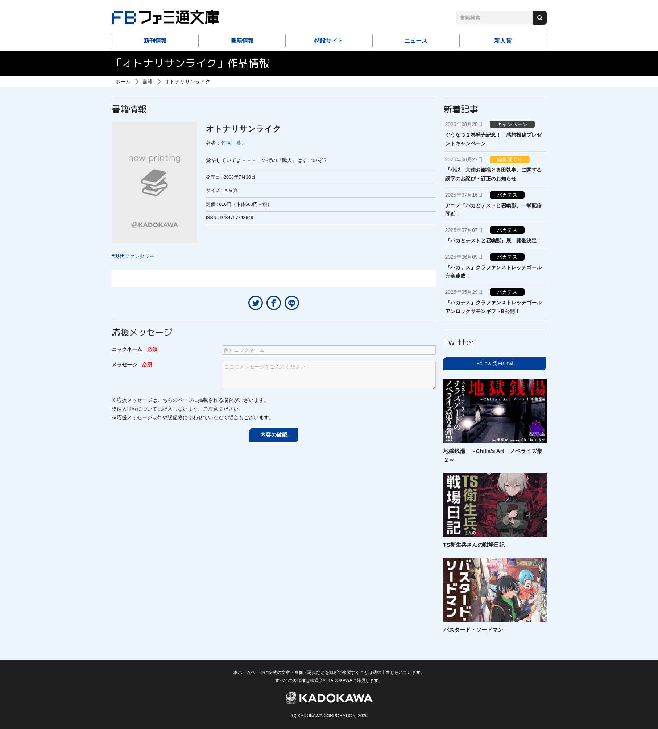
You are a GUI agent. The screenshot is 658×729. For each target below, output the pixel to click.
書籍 (147, 81)
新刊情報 (155, 41)
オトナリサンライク (187, 81)
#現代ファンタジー (133, 256)
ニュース (415, 41)
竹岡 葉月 (234, 143)
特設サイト (328, 41)
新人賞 (503, 41)
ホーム (123, 81)
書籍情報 (242, 41)
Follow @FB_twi (494, 363)
